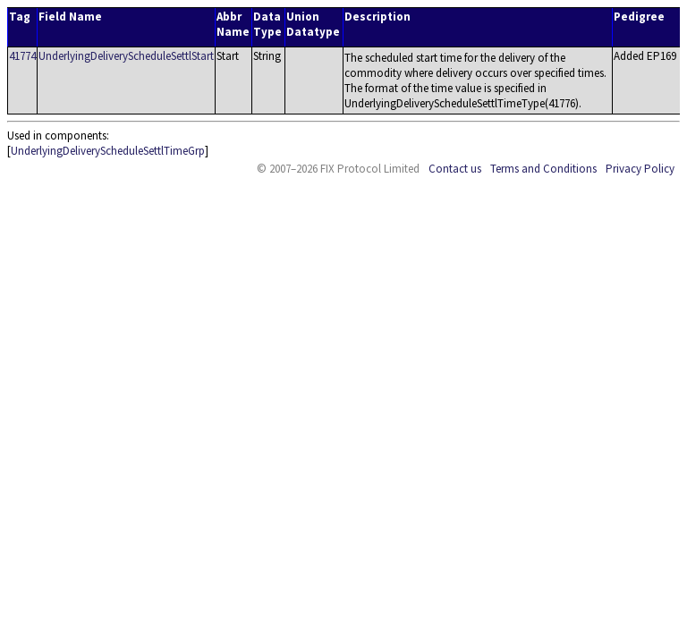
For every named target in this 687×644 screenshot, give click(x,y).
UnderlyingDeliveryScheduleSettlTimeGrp (108, 150)
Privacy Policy (640, 168)
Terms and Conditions (543, 168)
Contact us (454, 168)
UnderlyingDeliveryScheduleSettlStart (126, 56)
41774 (22, 56)
